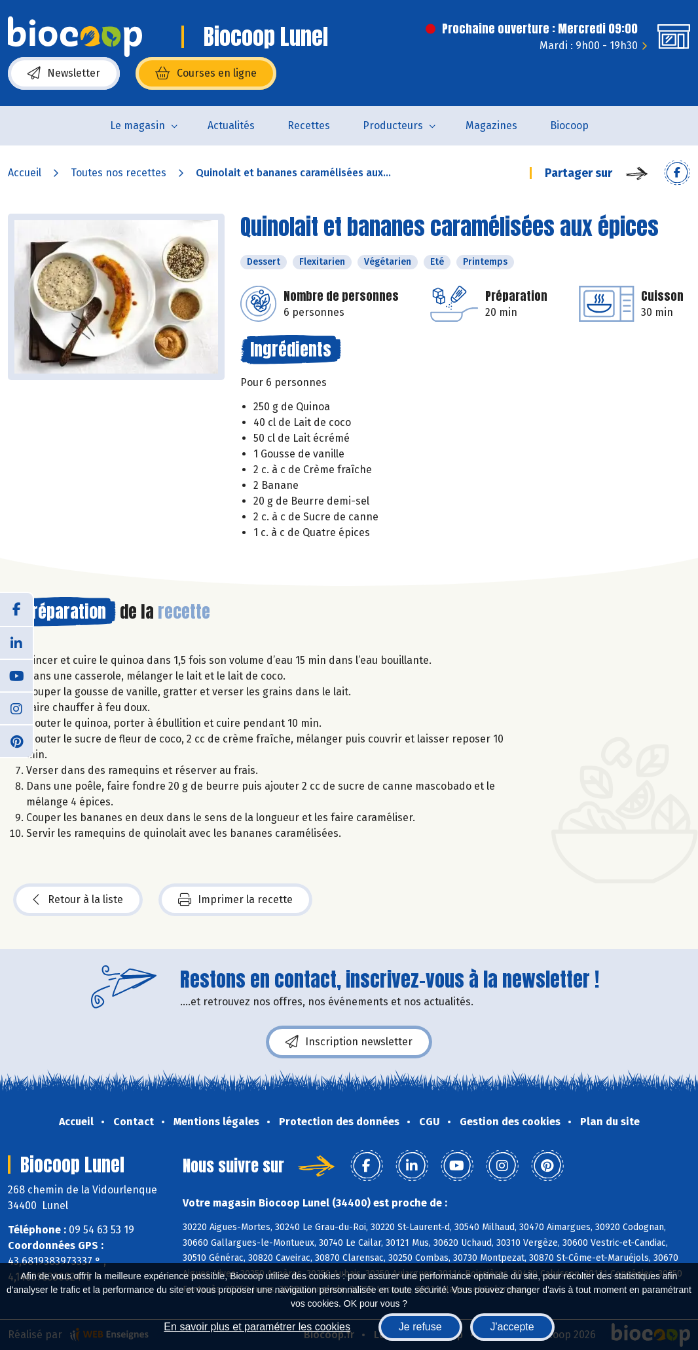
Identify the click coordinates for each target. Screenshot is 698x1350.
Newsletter (64, 73)
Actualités (231, 125)
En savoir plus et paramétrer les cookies (257, 1326)
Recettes (308, 125)
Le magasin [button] (137, 125)
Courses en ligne (206, 73)
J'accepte (512, 1326)
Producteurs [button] (393, 125)
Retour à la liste (78, 899)
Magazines (491, 125)
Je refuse (420, 1326)
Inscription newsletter (349, 1042)
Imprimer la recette (235, 899)
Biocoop (569, 125)
